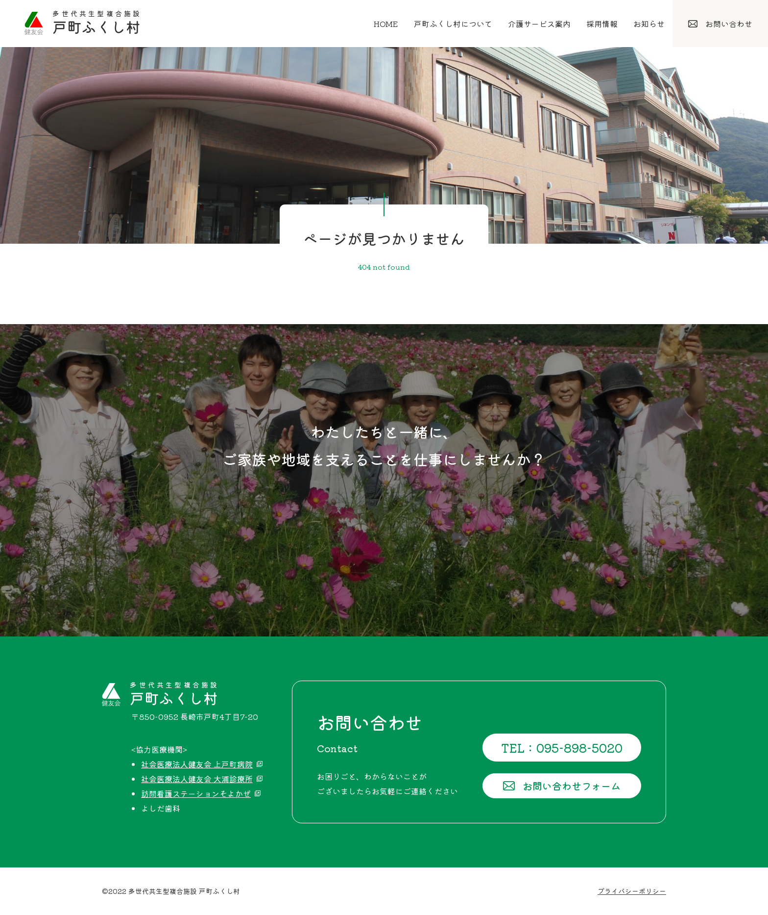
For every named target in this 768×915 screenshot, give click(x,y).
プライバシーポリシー (632, 891)
